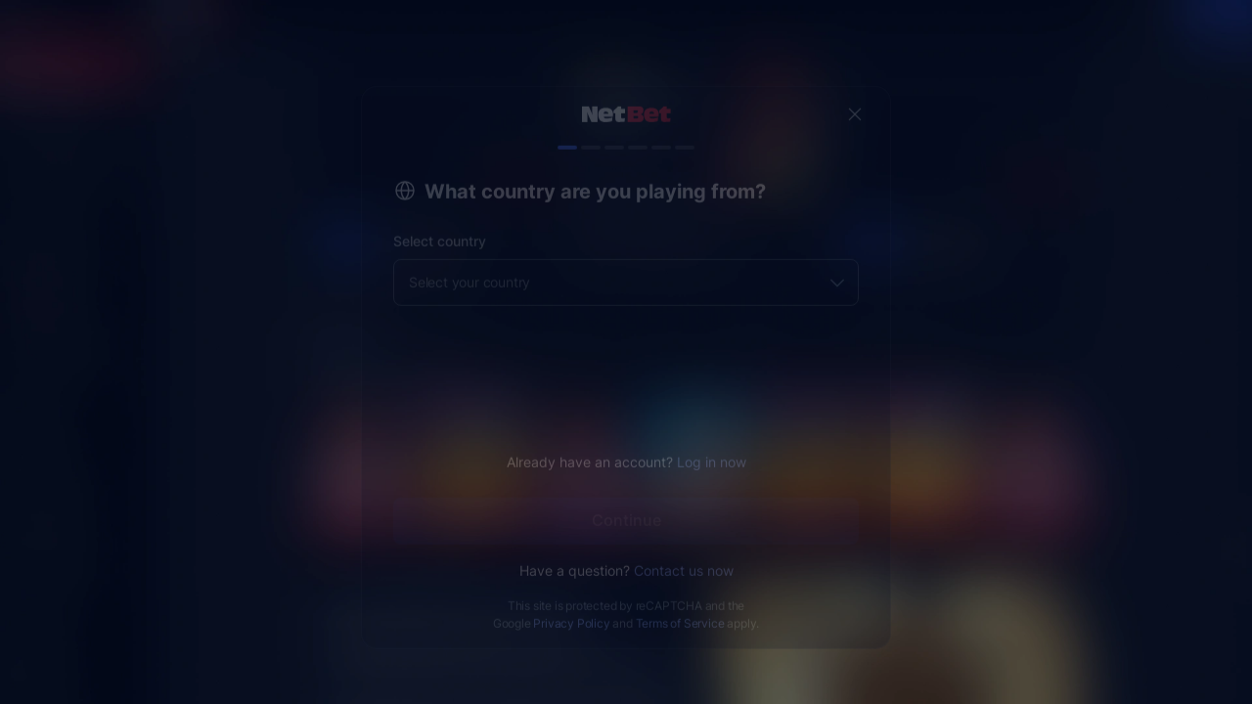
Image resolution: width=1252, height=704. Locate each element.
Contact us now (684, 555)
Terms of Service (680, 607)
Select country (439, 225)
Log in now (711, 446)
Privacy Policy (571, 607)
